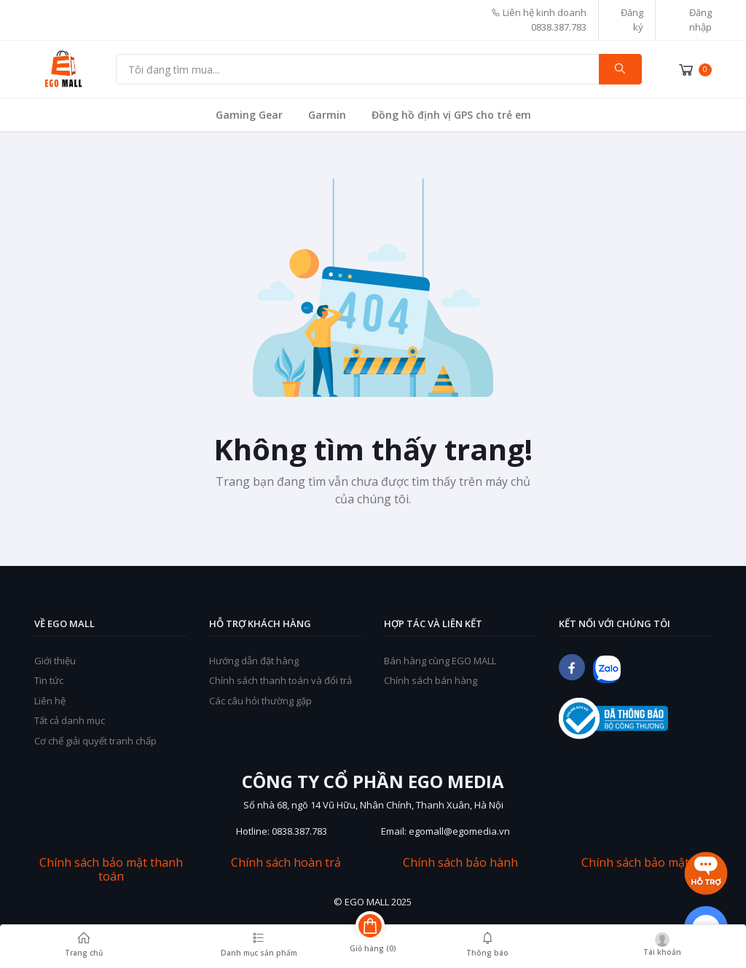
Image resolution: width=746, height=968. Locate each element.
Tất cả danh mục (69, 720)
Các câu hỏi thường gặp (260, 700)
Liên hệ (50, 700)
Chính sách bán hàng (430, 680)
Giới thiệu (55, 660)
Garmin (327, 115)
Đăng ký (632, 20)
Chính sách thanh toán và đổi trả (280, 680)
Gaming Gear (249, 115)
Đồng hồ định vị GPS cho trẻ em (451, 115)
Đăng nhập (700, 20)
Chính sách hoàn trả (286, 863)
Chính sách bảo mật (635, 863)
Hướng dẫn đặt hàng (254, 660)
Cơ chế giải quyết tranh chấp (95, 740)
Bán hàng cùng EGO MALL (440, 660)
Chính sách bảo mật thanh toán (111, 870)
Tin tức (48, 680)
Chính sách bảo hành (460, 863)
